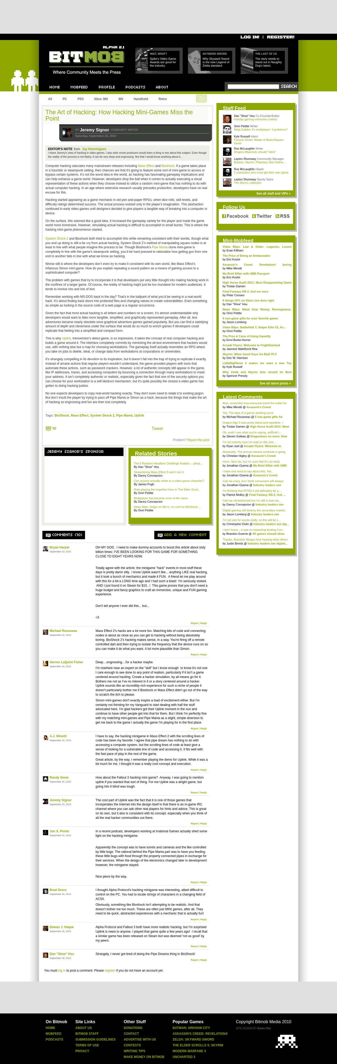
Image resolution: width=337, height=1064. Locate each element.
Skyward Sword (215, 53)
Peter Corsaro (235, 295)
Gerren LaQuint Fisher (66, 662)
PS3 (81, 99)
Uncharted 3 (183, 1057)
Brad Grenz (58, 890)
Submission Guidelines (95, 1039)
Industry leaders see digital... (267, 543)
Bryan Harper (60, 547)
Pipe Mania (160, 247)
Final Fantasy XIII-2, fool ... (267, 494)
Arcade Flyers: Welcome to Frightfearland (251, 345)
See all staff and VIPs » (273, 193)
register (110, 970)
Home (50, 1028)
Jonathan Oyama (237, 465)
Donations (133, 1028)
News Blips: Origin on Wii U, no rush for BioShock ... (167, 506)
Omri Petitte (241, 126)
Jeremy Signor (94, 130)
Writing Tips (134, 1051)
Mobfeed (54, 1034)
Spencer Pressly (236, 375)
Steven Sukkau (236, 436)
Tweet (157, 428)
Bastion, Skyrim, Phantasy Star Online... (260, 162)
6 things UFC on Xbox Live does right (248, 300)
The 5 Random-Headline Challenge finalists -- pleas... (168, 463)
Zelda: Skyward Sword (193, 1039)
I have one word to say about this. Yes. (247, 471)
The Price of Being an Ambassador (247, 255)
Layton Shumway (245, 158)
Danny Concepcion (238, 504)
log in (62, 970)
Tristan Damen (235, 286)
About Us (83, 1028)
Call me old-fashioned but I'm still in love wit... (252, 500)
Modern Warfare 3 (189, 1051)
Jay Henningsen (94, 149)
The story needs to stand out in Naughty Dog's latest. (268, 62)
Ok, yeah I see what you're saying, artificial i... (252, 432)
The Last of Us (266, 53)
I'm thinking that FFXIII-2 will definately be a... (252, 490)
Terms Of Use (87, 1045)
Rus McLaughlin (244, 148)
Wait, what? (158, 53)
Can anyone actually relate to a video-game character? (169, 480)
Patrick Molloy (235, 494)
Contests (132, 1045)
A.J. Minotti (58, 736)
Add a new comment (185, 535)
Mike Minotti (234, 268)
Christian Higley (236, 455)
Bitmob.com (61, 44)
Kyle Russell (242, 136)
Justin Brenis (234, 543)
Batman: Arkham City (191, 1028)
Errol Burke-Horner (238, 340)
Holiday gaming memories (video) (255, 119)
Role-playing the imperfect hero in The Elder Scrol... (167, 489)
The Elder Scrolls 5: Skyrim (197, 1045)
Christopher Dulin (237, 524)
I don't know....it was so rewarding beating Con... (254, 529)
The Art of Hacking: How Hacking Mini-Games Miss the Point (119, 115)
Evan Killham (234, 250)
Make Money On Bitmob (144, 1057)
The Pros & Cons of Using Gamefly (247, 336)
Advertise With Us (140, 1039)
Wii (120, 99)
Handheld (141, 99)
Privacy (82, 1051)
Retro (162, 99)
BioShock (61, 415)
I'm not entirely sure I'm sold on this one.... (250, 442)
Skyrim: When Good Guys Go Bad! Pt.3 (250, 354)
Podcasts (54, 1039)
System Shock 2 (57, 238)
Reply (203, 623)
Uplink (66, 338)
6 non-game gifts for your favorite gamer (250, 318)
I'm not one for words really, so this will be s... (252, 520)
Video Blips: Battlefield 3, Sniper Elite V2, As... (254, 327)
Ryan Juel (232, 446)
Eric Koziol (233, 259)
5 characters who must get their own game (261, 172)
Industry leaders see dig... (271, 524)
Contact (131, 1034)
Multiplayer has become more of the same (161, 498)
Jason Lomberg (236, 322)
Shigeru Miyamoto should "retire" (255, 152)
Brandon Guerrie (237, 533)
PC (65, 99)
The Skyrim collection (248, 182)
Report (195, 623)
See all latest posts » (275, 383)
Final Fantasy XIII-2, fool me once (246, 291)
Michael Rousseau (63, 631)
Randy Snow (59, 777)
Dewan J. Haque (62, 927)
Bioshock (167, 166)
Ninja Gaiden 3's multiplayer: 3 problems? (261, 129)
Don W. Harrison (237, 357)
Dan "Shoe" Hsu (62, 954)
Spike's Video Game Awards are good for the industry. (163, 62)
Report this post (198, 440)
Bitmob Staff (86, 1034)
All (50, 99)
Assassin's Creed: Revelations (199, 1034)
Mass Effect (146, 166)
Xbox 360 (101, 99)
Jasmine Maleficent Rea (241, 348)
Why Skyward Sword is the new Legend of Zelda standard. (216, 62)
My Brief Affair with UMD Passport (246, 273)
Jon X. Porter (60, 831)
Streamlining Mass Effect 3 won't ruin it (159, 472)
